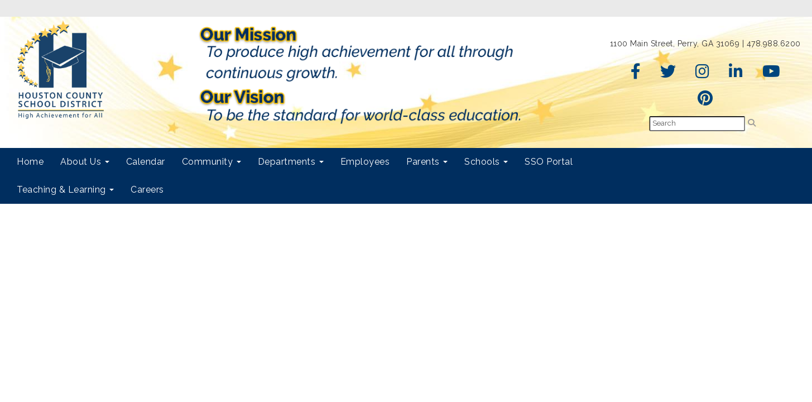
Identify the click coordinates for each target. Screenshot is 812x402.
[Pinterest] (705, 101)
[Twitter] (668, 74)
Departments (291, 161)
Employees (365, 161)
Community (211, 161)
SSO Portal (549, 161)
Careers (147, 189)
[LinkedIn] (736, 74)
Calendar (145, 161)
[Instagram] (702, 74)
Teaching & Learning (65, 189)
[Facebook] (636, 74)
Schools (486, 161)
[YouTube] (771, 74)
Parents (427, 161)
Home (30, 161)
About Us (84, 161)
